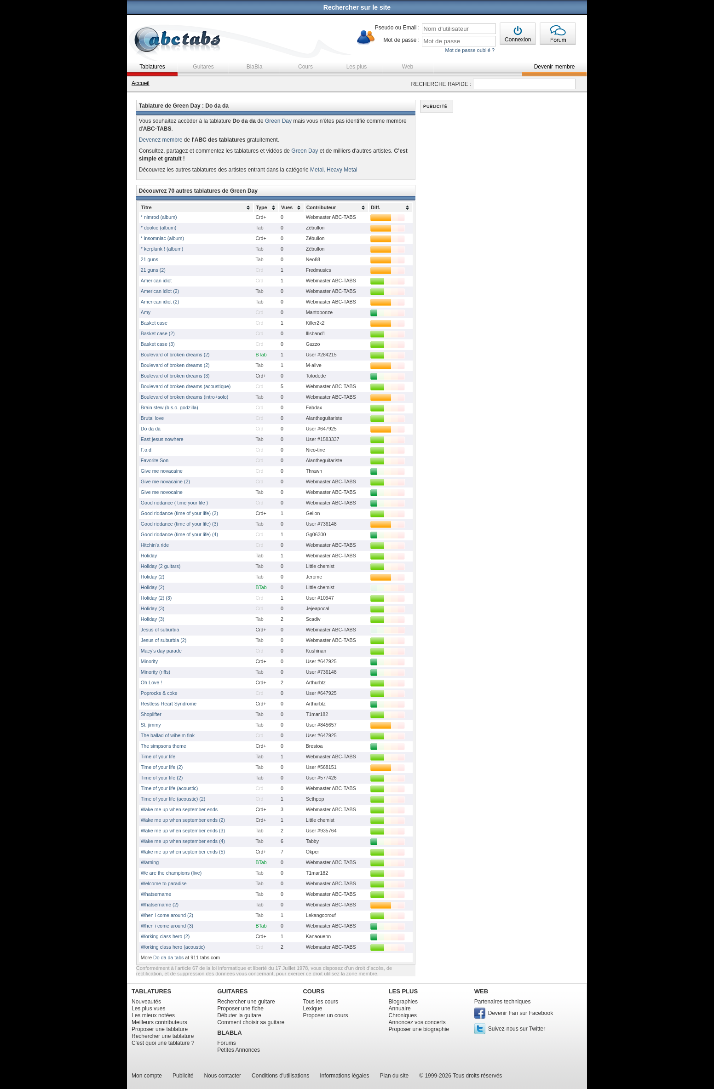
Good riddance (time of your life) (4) (179, 534)
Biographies (403, 1001)
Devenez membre (161, 140)
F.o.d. (147, 450)
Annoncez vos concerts (417, 1022)
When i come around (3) (167, 926)
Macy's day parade (161, 650)
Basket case (154, 323)
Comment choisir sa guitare (250, 1022)
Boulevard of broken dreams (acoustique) (185, 386)
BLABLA (229, 1032)
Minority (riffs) (155, 672)
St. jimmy (151, 725)
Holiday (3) (153, 608)
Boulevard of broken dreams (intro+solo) (184, 397)
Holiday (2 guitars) (160, 566)
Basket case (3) (158, 344)
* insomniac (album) (162, 238)
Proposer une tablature (160, 1029)
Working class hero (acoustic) (173, 947)
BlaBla (255, 66)
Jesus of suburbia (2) (164, 640)
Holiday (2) (153, 576)
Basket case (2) (158, 333)
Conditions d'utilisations (280, 1075)
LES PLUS (403, 991)
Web (407, 66)
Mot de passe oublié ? (470, 50)
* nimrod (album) (159, 217)
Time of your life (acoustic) (169, 788)
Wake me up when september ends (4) (183, 841)
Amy (145, 312)
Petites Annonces (238, 1050)
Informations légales (344, 1075)
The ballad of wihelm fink (168, 735)
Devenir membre (554, 66)
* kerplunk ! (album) (162, 249)
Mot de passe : (401, 40)
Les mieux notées (153, 1015)
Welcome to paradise (164, 883)
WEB (481, 991)
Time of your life (158, 756)
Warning (150, 862)
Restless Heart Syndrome (168, 703)
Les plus (356, 66)
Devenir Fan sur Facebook (520, 1013)
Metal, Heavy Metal (333, 169)
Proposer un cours (325, 1015)
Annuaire (400, 1008)
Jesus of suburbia (160, 629)
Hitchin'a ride (155, 545)
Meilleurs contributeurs (159, 1022)
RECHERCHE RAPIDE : (441, 84)
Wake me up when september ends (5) (183, 851)
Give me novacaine (162, 471)
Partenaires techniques (502, 1001)
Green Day (278, 121)
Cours (305, 66)
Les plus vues (148, 1008)
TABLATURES (151, 991)
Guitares (203, 66)
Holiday (149, 555)
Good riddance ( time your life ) (174, 502)
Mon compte (147, 1075)
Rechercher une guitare (246, 1001)
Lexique (312, 1008)
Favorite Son (154, 460)
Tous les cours (320, 1001)
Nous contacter (222, 1075)
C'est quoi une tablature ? (163, 1043)
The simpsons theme (163, 746)
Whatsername (156, 894)
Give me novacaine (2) (165, 481)
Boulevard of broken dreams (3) (175, 375)
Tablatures (152, 66)
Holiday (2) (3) (156, 598)
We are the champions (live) (171, 873)
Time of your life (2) (162, 767)
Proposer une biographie (419, 1029)
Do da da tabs (168, 957)
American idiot (156, 280)
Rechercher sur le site (357, 7)
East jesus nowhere (162, 439)
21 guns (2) (153, 270)
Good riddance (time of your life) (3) (179, 524)
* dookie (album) (159, 227)
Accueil (141, 83)
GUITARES (232, 991)
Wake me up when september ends (179, 809)
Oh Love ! (151, 682)
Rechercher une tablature (163, 1036)
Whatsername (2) (159, 904)
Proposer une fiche (240, 1008)
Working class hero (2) (165, 936)
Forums (226, 1043)
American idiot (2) (160, 291)
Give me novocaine (162, 492)
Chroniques (403, 1015)
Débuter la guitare (239, 1015)
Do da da (151, 428)
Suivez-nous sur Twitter (517, 1029)
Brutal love (152, 418)
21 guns (149, 259)
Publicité (183, 1075)
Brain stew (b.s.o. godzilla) (169, 407)
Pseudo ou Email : (397, 27)
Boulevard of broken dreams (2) (175, 354)
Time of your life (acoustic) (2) (173, 799)
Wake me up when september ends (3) (183, 830)
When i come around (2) (167, 915)
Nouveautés (146, 1001)
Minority (149, 661)
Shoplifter (151, 714)
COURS (313, 991)
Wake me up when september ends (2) (183, 820)
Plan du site (394, 1075)
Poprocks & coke (159, 693)
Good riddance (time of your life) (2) (179, 513)
